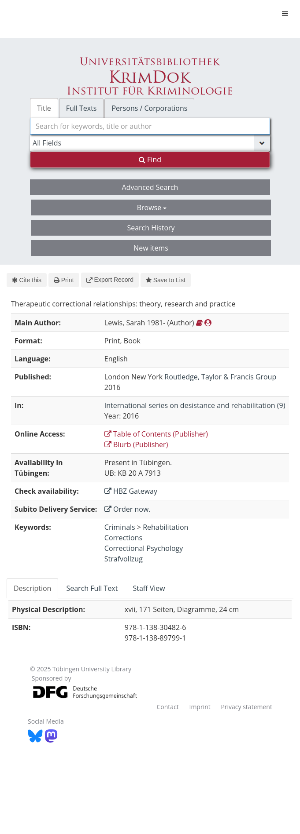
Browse (152, 207)
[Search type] (150, 143)
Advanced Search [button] (150, 187)
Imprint (199, 707)
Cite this (26, 280)
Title (44, 108)
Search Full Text (92, 588)
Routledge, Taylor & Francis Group (220, 377)
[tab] (33, 588)
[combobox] (150, 126)
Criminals (119, 527)
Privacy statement (246, 707)
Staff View (149, 588)
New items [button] (150, 248)
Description (32, 588)
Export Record (109, 279)
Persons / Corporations (149, 108)
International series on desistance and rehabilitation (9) (194, 405)
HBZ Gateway (130, 491)
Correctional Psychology (143, 548)
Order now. (127, 509)
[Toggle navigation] (285, 13)
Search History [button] (150, 228)
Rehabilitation (165, 527)
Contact (168, 707)
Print (64, 280)
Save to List (165, 280)
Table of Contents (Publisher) (156, 434)
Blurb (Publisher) (136, 444)
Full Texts (81, 108)
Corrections (123, 538)
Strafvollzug (123, 559)
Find (150, 159)
